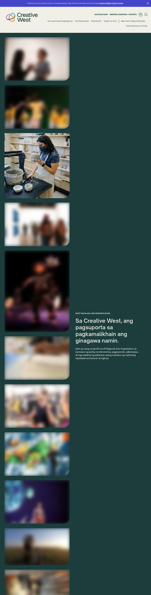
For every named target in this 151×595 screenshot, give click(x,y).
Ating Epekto (96, 21)
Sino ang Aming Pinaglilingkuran (60, 21)
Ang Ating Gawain (82, 21)
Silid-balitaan (101, 14)
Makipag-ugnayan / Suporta (123, 14)
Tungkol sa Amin (110, 21)
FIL (141, 14)
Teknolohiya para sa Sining (136, 26)
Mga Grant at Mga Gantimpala (133, 21)
